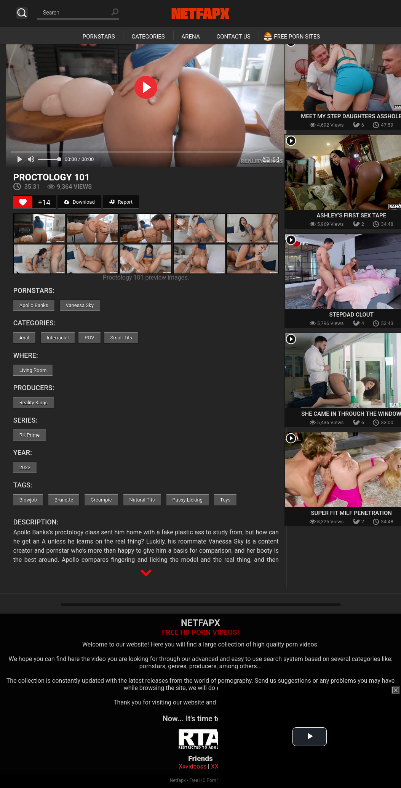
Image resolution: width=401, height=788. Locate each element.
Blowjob (28, 500)
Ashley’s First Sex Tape (351, 215)
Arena (191, 36)
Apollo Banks (33, 305)
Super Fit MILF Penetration (351, 513)
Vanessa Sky (80, 305)
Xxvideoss (192, 766)
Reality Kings (33, 402)
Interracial (58, 338)
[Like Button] (22, 202)
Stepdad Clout (351, 314)
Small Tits (121, 338)
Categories (148, 36)
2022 (24, 467)
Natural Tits (142, 500)
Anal (24, 338)
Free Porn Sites (297, 36)
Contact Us (233, 36)
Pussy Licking (188, 500)
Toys (225, 500)
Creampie (101, 500)
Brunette (63, 500)
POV (89, 338)
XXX (216, 766)
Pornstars (99, 36)
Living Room (33, 370)
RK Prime (29, 435)
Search (22, 13)
